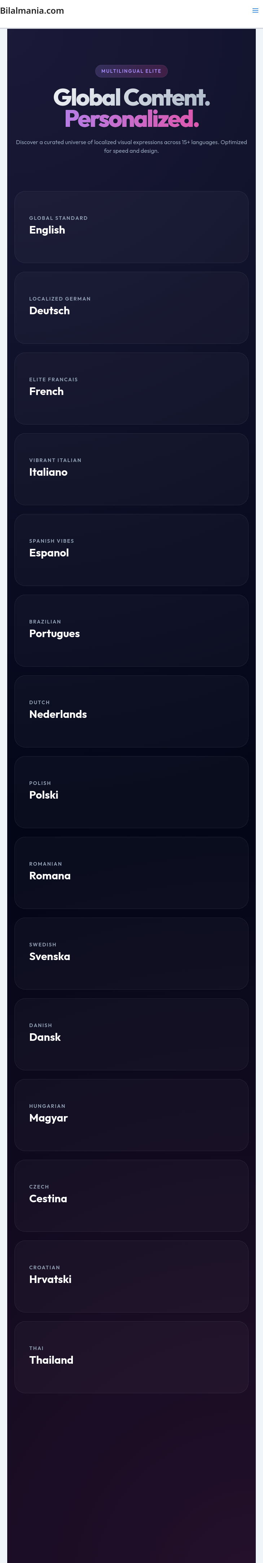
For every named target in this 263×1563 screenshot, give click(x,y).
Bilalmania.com (32, 10)
